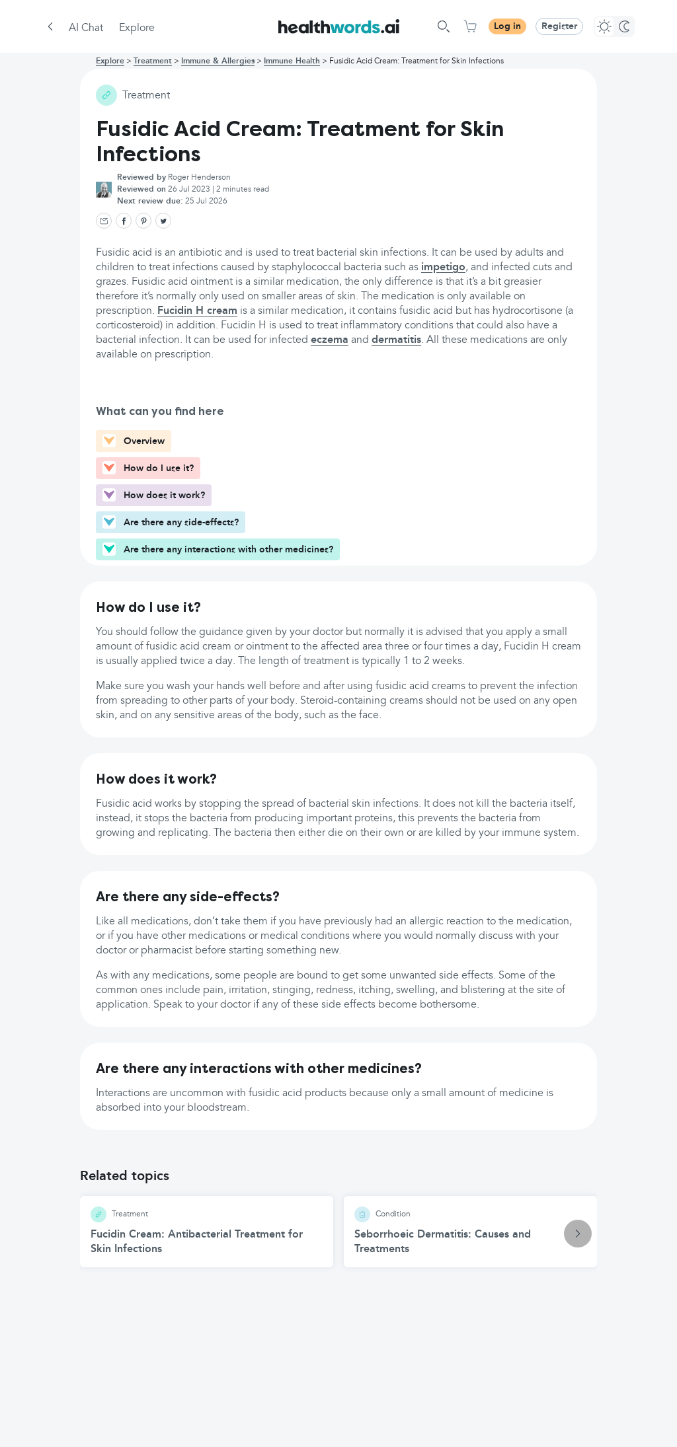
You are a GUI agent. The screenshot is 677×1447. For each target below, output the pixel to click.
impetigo (443, 267)
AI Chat (86, 28)
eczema (329, 340)
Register (559, 26)
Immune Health (292, 61)
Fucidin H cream (197, 311)
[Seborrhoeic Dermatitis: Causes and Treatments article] (470, 1231)
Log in (507, 26)
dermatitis (396, 340)
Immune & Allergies (218, 61)
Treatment (153, 61)
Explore (137, 28)
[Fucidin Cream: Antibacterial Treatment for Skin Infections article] (207, 1231)
